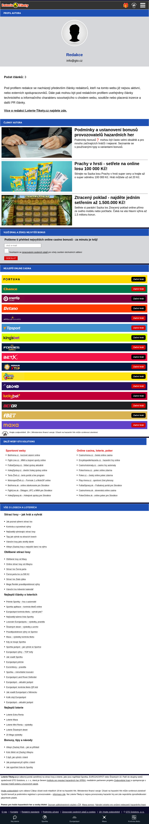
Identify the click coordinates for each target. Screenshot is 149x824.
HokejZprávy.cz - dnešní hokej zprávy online (27, 297)
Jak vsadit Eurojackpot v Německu (21, 692)
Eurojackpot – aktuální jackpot (19, 682)
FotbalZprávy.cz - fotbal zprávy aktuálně (25, 292)
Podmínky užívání (51, 812)
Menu (142, 5)
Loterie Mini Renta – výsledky (19, 725)
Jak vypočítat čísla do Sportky (19, 767)
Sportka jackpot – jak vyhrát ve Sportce (23, 647)
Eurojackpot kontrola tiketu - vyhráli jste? (24, 612)
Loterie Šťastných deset (17, 730)
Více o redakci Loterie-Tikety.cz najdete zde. (35, 110)
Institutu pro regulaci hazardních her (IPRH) (66, 780)
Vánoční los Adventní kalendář (19, 589)
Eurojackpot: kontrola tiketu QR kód (22, 687)
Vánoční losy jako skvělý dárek (20, 542)
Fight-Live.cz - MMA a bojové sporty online (27, 287)
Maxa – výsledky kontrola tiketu (20, 637)
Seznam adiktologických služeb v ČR (64, 805)
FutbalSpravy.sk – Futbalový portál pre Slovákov (100, 312)
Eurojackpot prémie (15, 662)
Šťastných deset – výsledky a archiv (22, 627)
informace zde (59, 794)
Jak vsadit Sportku (14, 657)
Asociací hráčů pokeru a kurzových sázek (19, 784)
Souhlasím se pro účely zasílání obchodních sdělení (45, 252)
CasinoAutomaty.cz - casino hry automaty (97, 292)
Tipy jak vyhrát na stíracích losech (21, 537)
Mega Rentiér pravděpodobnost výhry (23, 584)
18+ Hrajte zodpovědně (109, 812)
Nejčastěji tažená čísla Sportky (20, 617)
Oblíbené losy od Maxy (16, 559)
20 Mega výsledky (14, 735)
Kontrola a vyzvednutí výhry (18, 526)
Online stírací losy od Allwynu (19, 564)
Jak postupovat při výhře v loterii (20, 762)
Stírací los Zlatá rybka (16, 579)
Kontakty (14, 812)
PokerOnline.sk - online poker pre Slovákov (98, 322)
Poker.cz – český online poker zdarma (96, 302)
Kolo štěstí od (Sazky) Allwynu (19, 752)
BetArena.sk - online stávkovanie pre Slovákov (28, 312)
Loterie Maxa (12, 720)
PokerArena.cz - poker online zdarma (95, 297)
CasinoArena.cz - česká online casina (95, 282)
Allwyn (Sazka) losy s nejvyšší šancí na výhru (26, 547)
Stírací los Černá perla (16, 569)
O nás (4, 812)
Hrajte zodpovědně (9, 791)
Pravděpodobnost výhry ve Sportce (22, 632)
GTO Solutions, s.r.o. (135, 812)
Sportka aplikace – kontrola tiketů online (24, 607)
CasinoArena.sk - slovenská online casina (97, 317)
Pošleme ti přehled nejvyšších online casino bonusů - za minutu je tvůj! (51, 239)
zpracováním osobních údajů (35, 252)
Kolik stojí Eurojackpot (16, 697)
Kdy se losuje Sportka (16, 642)
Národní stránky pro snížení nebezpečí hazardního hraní (120, 805)
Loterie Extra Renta (15, 715)
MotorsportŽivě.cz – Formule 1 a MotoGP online (29, 307)
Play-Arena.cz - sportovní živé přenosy (96, 307)
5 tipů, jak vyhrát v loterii (17, 757)
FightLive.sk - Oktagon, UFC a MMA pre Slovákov (30, 317)
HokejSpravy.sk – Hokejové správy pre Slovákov (29, 322)
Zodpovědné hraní (122, 780)
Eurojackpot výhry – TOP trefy (19, 652)
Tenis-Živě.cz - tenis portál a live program (26, 302)
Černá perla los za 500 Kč (17, 574)
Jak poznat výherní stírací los (19, 521)
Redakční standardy (30, 812)
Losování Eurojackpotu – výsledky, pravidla (25, 622)
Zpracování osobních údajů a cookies (79, 812)
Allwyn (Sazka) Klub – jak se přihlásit (22, 747)
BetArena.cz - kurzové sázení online (24, 282)
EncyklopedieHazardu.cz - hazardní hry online (99, 287)
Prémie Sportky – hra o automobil (21, 602)
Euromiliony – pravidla (16, 667)
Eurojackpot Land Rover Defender (21, 677)
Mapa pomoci (88, 805)
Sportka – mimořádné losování (20, 672)
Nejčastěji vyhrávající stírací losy (20, 532)
